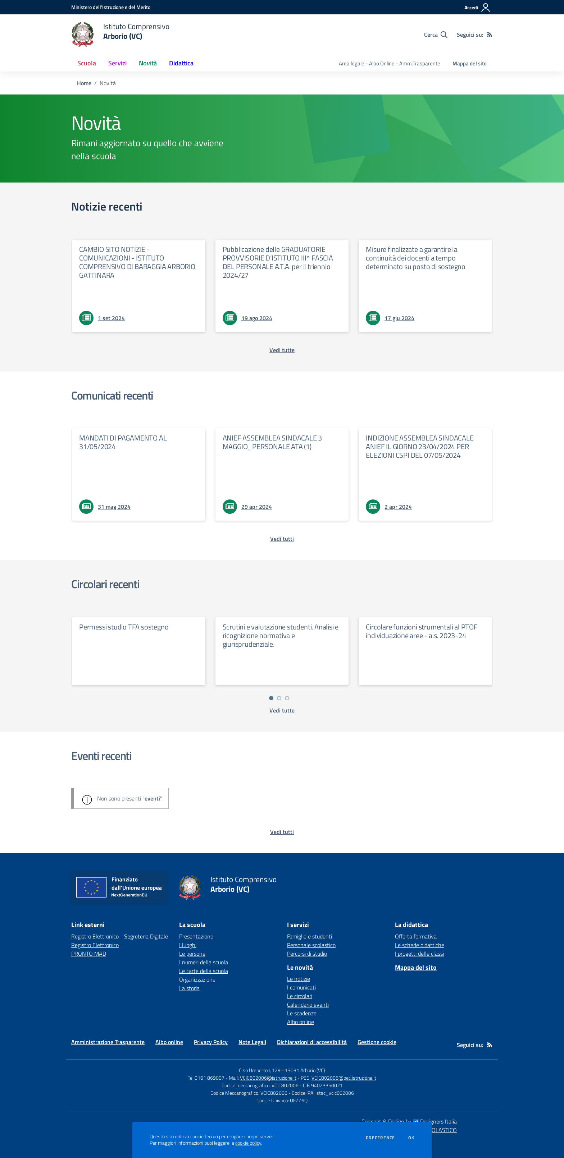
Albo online (300, 1022)
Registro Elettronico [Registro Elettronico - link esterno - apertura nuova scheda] (95, 945)
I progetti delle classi (419, 953)
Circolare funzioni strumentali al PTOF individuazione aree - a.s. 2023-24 (421, 631)
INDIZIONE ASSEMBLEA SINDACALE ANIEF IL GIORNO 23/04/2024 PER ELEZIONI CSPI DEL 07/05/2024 (419, 446)
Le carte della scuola (203, 970)
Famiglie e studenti (309, 936)
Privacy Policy (211, 1042)
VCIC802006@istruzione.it (268, 1077)
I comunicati (301, 987)
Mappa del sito (469, 63)
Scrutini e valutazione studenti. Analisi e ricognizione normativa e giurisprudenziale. (281, 635)
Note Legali (252, 1042)
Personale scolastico (311, 945)
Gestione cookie (377, 1042)
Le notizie (298, 978)
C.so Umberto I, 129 (260, 1070)
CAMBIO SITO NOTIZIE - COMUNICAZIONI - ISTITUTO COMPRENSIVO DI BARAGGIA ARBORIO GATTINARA (137, 262)
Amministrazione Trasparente (108, 1042)
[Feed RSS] (489, 34)
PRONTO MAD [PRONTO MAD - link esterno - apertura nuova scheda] (88, 953)
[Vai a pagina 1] (271, 698)
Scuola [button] (86, 63)
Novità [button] (148, 63)
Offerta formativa (416, 936)
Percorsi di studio (307, 953)
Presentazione (196, 936)
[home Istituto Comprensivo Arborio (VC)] (120, 34)
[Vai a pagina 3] (287, 698)
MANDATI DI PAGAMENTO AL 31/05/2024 (123, 442)
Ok (411, 1138)
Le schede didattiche (419, 945)
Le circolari (299, 996)
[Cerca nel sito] (436, 34)
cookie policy (248, 1143)
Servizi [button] (117, 63)
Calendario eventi (308, 1004)
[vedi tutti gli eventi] (282, 831)
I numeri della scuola (203, 962)
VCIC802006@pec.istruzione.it (343, 1077)
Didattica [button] (181, 63)
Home (84, 83)
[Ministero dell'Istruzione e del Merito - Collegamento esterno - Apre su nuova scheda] (110, 7)
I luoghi (187, 945)
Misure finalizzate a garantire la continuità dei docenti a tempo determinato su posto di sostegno (415, 258)
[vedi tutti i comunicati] (282, 538)
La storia (189, 988)
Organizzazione (197, 979)
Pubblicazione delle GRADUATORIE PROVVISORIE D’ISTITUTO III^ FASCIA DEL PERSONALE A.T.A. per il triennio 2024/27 (278, 262)
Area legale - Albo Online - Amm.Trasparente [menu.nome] (389, 63)
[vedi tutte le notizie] (282, 350)
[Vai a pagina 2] (279, 698)
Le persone (192, 953)
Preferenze (380, 1138)
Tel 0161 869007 (206, 1077)
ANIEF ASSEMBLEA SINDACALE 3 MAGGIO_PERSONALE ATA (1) (272, 442)
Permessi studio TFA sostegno (123, 626)
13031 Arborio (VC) (305, 1070)
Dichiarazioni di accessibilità (312, 1042)
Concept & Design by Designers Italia (409, 1121)
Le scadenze (302, 1013)
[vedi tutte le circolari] (282, 710)
